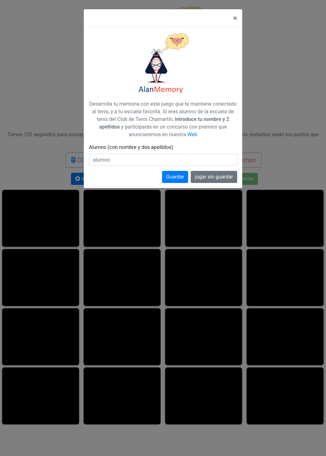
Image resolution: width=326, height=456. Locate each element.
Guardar (175, 177)
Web (192, 134)
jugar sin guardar (214, 177)
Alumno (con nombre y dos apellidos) (131, 147)
